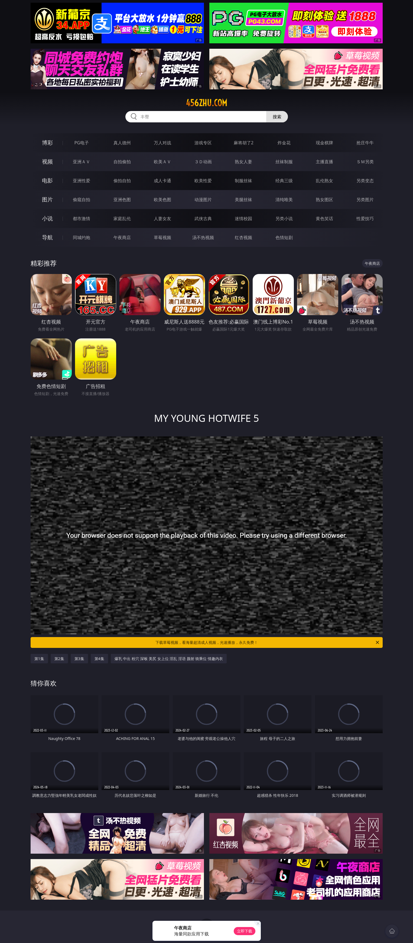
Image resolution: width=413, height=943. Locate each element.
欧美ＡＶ (162, 162)
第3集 (79, 658)
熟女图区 (324, 200)
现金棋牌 (324, 143)
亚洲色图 (122, 200)
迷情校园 (243, 218)
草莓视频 (162, 237)
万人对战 (162, 143)
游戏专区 (203, 143)
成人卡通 (162, 181)
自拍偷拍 (122, 162)
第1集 (39, 658)
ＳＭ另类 (365, 162)
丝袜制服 (284, 162)
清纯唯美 (284, 200)
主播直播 (324, 162)
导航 (47, 237)
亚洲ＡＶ (81, 162)
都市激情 (81, 218)
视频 (47, 161)
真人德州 (122, 143)
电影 (47, 180)
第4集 (99, 658)
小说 (47, 218)
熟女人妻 (243, 162)
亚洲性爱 (81, 181)
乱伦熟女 (324, 181)
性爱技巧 (365, 218)
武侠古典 (203, 218)
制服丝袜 (243, 181)
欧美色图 (162, 200)
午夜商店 (122, 237)
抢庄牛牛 (365, 143)
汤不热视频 (203, 237)
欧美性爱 (203, 181)
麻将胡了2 (243, 143)
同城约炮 (81, 237)
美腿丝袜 (243, 200)
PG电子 (81, 143)
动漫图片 (203, 200)
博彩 (47, 142)
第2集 (59, 658)
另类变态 (365, 181)
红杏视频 (243, 237)
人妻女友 (162, 218)
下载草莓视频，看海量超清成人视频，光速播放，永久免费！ (267, 642)
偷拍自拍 (122, 181)
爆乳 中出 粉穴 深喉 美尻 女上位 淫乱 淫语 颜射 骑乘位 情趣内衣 (169, 658)
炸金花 (284, 143)
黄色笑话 (324, 218)
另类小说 (284, 218)
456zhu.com (206, 102)
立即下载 (244, 931)
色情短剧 (284, 237)
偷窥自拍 (81, 200)
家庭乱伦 (122, 218)
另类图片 (365, 200)
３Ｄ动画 (203, 162)
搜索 (277, 117)
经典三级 (284, 181)
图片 (47, 199)
